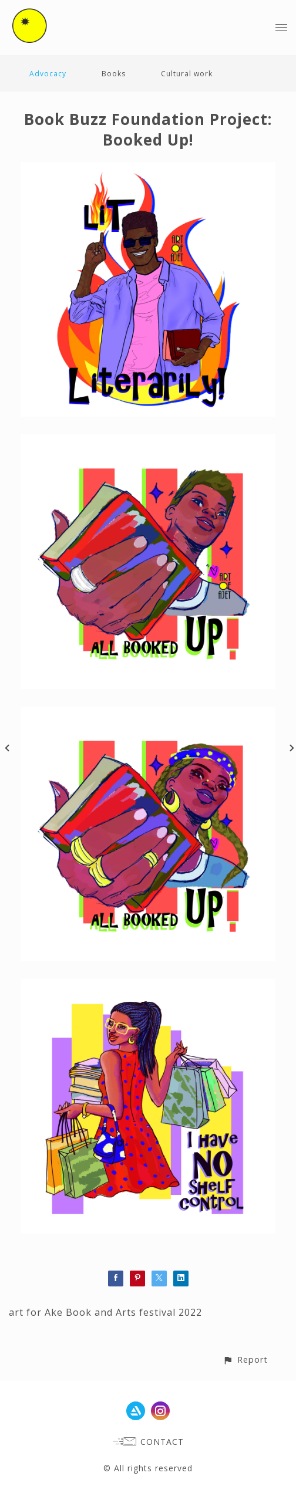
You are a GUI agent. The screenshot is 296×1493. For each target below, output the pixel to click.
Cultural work (187, 74)
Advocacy (47, 74)
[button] (245, 1359)
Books (114, 74)
